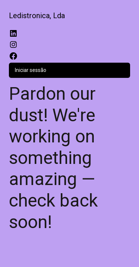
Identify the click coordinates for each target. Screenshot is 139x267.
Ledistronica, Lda (37, 15)
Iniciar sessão (30, 70)
